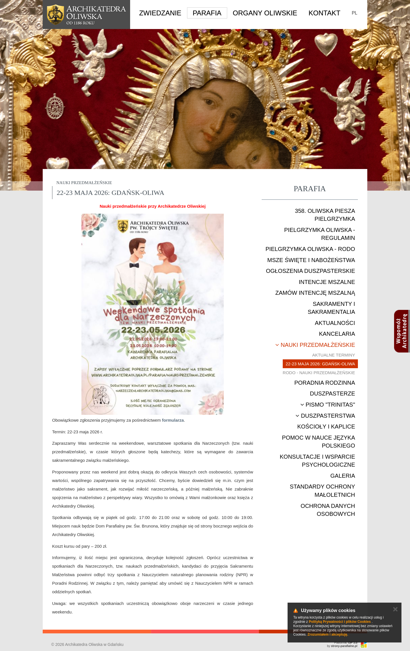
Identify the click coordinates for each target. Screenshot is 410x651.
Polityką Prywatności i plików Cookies (340, 622)
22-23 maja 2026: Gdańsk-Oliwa (320, 363)
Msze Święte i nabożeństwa (311, 260)
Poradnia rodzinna (324, 383)
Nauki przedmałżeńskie (315, 345)
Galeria (342, 476)
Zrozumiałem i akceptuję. (328, 634)
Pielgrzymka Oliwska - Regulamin (319, 234)
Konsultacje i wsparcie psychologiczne (317, 461)
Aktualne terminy (333, 355)
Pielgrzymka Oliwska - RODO (310, 249)
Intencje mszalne (327, 282)
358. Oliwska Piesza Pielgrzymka (325, 215)
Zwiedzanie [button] (160, 13)
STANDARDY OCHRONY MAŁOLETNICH (322, 490)
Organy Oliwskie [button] (265, 13)
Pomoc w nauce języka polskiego (318, 441)
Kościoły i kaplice (326, 426)
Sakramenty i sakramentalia (331, 308)
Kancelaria (337, 334)
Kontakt (325, 13)
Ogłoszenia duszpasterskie (310, 271)
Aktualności (335, 323)
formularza (173, 420)
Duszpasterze (332, 393)
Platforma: (345, 642)
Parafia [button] (207, 13)
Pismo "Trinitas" (327, 404)
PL (354, 13)
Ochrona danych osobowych (328, 510)
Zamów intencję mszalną (315, 293)
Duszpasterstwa (325, 416)
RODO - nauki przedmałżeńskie (319, 372)
